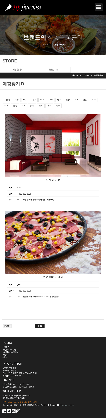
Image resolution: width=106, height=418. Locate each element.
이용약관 (6, 347)
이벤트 (5, 354)
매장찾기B (53, 69)
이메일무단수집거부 (10, 352)
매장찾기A (17, 69)
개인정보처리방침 (9, 349)
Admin (5, 357)
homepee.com (67, 405)
